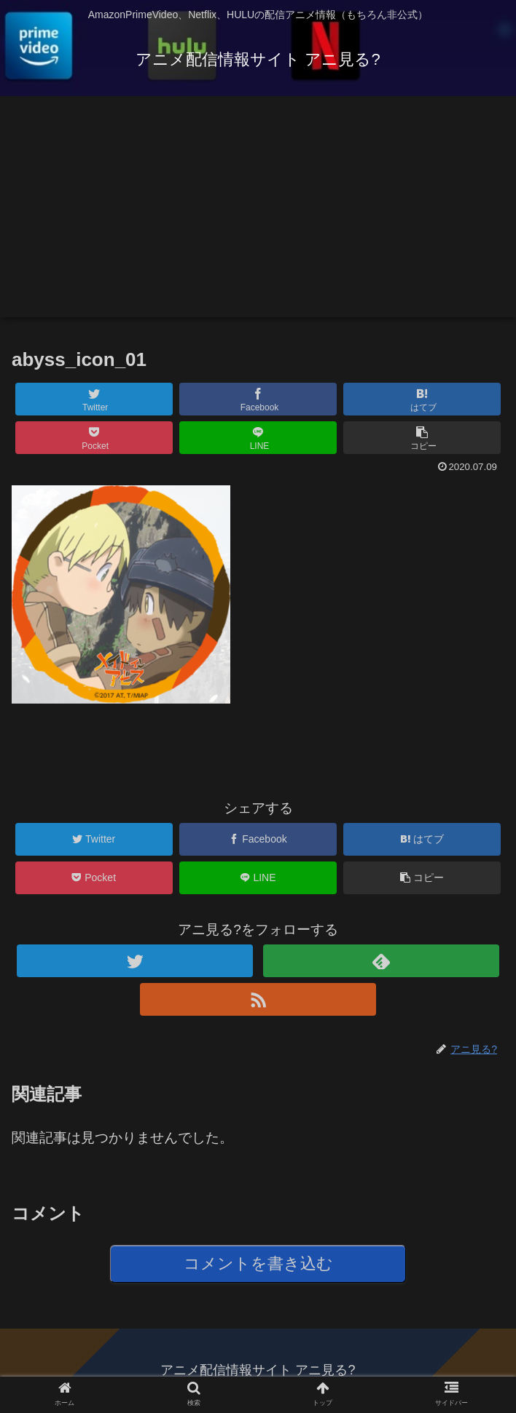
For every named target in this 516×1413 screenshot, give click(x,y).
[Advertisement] (258, 215)
